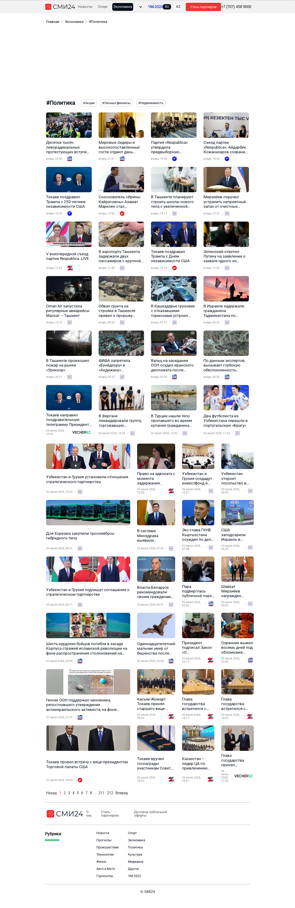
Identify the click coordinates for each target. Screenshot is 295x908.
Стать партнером (203, 7)
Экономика (122, 7)
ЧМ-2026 (155, 7)
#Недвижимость (150, 103)
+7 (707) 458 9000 (236, 7)
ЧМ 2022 (134, 876)
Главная (52, 22)
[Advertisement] (147, 62)
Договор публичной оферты (150, 813)
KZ (178, 7)
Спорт (103, 7)
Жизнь (101, 861)
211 (101, 793)
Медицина (135, 861)
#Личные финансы (116, 103)
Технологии (105, 854)
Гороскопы (104, 876)
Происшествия (107, 847)
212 (110, 793)
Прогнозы (104, 840)
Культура (135, 854)
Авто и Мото (105, 869)
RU (167, 7)
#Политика (98, 22)
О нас (89, 813)
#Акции (88, 103)
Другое (133, 869)
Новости (85, 7)
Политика (135, 847)
